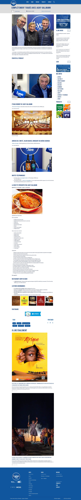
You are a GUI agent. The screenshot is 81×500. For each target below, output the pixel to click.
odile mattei (28, 325)
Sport (59, 99)
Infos (28, 2)
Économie (60, 87)
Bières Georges (15, 143)
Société (59, 97)
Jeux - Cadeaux (44, 478)
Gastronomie (21, 325)
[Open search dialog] (54, 2)
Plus (68, 30)
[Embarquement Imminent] (66, 114)
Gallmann (14, 325)
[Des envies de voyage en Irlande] (59, 107)
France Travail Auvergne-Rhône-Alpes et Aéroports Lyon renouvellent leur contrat (63, 57)
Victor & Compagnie (27, 180)
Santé (59, 93)
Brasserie (19, 323)
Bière (14, 323)
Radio (32, 2)
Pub (57, 485)
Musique (37, 2)
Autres (59, 77)
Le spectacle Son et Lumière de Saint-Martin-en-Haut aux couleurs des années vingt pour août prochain (63, 39)
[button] (57, 68)
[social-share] (47, 322)
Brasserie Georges (16, 106)
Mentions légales (57, 498)
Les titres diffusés (59, 476)
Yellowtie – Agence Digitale (23, 498)
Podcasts (44, 2)
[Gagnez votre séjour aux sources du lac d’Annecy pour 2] (63, 68)
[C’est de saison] (59, 114)
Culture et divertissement (46, 11)
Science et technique (63, 95)
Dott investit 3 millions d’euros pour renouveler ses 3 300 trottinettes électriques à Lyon (62, 45)
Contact (49, 2)
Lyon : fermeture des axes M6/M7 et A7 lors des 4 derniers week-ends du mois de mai (62, 51)
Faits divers (60, 89)
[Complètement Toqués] (66, 107)
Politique (60, 91)
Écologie (60, 83)
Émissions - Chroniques (45, 476)
